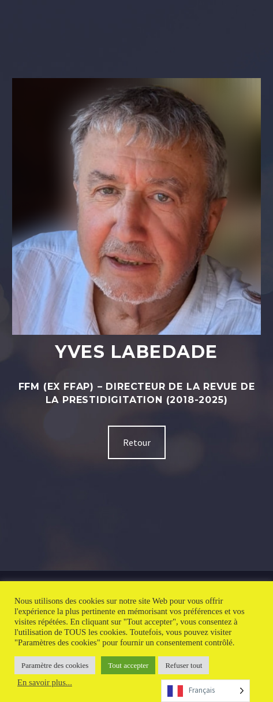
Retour (137, 442)
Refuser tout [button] (183, 665)
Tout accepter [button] (128, 665)
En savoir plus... (44, 682)
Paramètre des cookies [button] (54, 665)
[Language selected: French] (205, 690)
